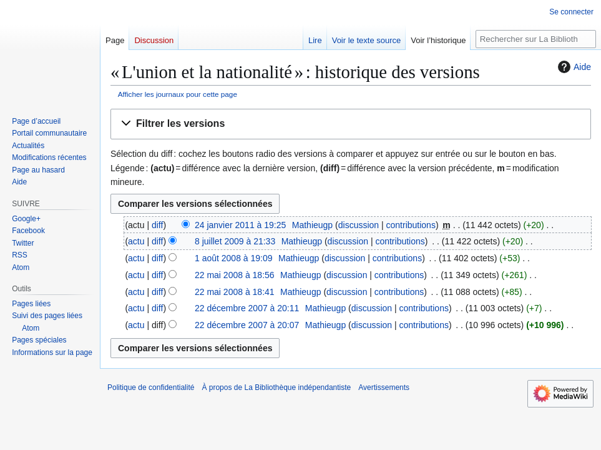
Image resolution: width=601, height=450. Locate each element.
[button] (350, 124)
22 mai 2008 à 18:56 (235, 275)
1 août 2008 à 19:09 (234, 258)
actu (136, 241)
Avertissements (383, 387)
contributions (411, 225)
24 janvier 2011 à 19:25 (240, 225)
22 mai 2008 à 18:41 (235, 292)
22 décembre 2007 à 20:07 (247, 325)
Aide (573, 67)
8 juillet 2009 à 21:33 (235, 241)
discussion (358, 225)
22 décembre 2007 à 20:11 (247, 308)
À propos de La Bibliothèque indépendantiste (276, 387)
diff (157, 225)
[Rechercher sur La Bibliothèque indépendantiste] (536, 39)
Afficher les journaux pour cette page (177, 94)
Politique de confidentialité (150, 387)
